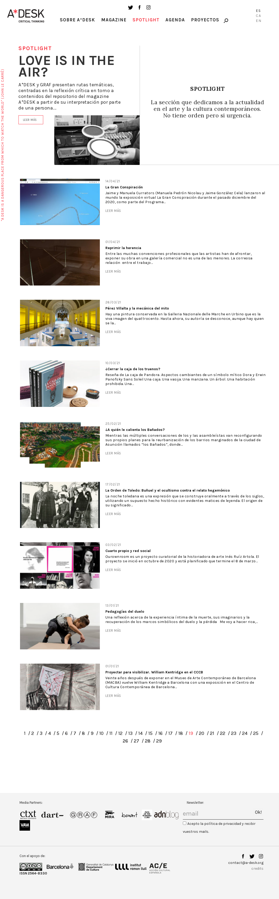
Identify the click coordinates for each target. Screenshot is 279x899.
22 (222, 733)
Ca (258, 15)
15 (150, 733)
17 (170, 733)
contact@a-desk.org (245, 862)
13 (130, 733)
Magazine (113, 19)
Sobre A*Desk (77, 19)
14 (140, 733)
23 (233, 733)
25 (255, 733)
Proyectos (205, 19)
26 (125, 741)
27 (136, 741)
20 (201, 733)
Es (258, 10)
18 (180, 733)
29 (159, 741)
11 (110, 733)
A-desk (26, 15)
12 (120, 733)
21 (212, 733)
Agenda (175, 19)
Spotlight (146, 19)
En (259, 20)
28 (147, 741)
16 (160, 733)
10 (101, 733)
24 (244, 733)
